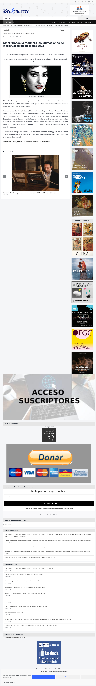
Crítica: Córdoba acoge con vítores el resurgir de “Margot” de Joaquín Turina (26, 606)
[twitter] (79, 1)
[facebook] (75, 1)
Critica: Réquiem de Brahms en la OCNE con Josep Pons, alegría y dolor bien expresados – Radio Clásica (33, 534)
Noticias (31, 33)
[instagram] (82, 1)
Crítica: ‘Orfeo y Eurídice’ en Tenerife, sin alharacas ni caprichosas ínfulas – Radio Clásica (29, 551)
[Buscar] (87, 18)
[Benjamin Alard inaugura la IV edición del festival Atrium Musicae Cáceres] (35, 156)
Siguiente (63, 30)
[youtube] (85, 1)
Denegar (68, 677)
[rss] (92, 1)
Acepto (44, 677)
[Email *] (49, 496)
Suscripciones (49, 427)
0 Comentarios (15, 195)
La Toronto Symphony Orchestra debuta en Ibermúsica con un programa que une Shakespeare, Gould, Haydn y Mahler (38, 619)
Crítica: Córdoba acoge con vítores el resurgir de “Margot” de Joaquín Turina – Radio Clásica (30, 540)
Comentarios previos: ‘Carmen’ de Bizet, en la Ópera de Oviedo (22, 581)
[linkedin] (89, 1)
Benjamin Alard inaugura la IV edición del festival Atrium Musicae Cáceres (25, 587)
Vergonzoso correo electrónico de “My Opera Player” (36, 547)
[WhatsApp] (50, 514)
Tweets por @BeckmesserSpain (14, 638)
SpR (6, 33)
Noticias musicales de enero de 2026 (15, 600)
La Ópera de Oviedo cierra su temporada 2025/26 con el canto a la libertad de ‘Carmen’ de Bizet (31, 625)
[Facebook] (40, 514)
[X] (44, 514)
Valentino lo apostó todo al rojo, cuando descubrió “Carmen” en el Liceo (25, 594)
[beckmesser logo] (16, 7)
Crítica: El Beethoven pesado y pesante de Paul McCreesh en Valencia (24, 574)
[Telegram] (54, 514)
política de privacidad (52, 508)
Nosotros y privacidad (9, 682)
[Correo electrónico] (57, 514)
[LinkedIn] (47, 514)
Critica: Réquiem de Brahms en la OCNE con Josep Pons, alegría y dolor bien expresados (29, 568)
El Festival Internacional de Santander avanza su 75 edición (39, 557)
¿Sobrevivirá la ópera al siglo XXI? (14, 613)
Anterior (7, 30)
